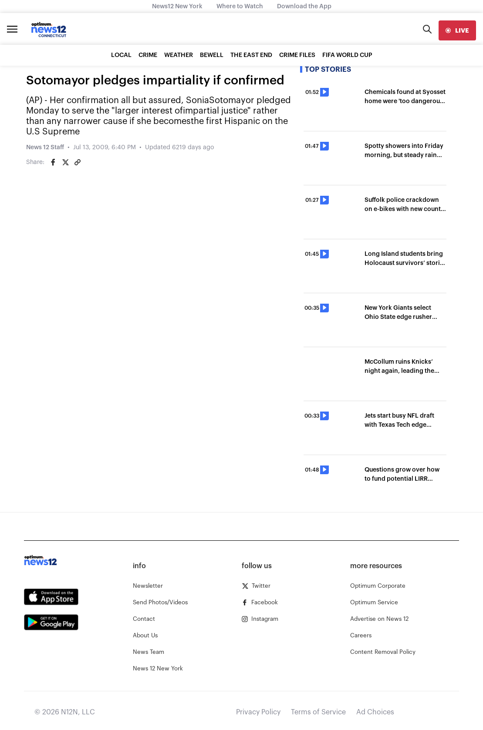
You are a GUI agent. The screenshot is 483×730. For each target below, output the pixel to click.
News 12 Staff (45, 147)
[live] (457, 30)
